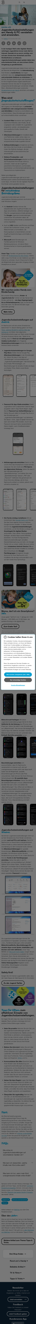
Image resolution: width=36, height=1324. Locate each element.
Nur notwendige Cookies (18, 680)
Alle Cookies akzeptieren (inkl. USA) (18, 674)
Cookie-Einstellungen (18, 685)
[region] (18, 662)
